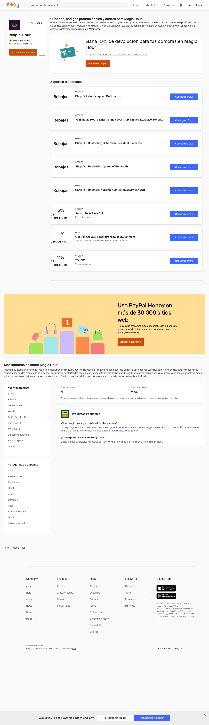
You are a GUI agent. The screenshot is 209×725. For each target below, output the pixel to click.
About (29, 586)
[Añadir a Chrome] (131, 342)
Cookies (94, 631)
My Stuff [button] (151, 5)
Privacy (93, 586)
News (29, 605)
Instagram (130, 599)
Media (29, 618)
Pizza (11, 470)
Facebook (130, 586)
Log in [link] (199, 5)
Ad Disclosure (97, 612)
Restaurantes (15, 476)
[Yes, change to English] (152, 718)
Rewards (168, 5)
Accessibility (96, 625)
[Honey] (13, 5)
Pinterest (130, 605)
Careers (30, 599)
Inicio (6, 547)
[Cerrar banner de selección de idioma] (204, 714)
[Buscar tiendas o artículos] (76, 5)
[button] (169, 648)
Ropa (11, 505)
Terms (93, 605)
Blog (28, 612)
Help (28, 592)
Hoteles (12, 488)
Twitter (128, 592)
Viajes (11, 494)
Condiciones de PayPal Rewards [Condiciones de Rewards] (116, 54)
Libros (11, 517)
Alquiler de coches (17, 511)
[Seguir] (36, 23)
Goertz (11, 446)
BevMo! (12, 399)
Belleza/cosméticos (18, 523)
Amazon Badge (65, 592)
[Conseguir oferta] (184, 96)
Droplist (61, 586)
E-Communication (99, 618)
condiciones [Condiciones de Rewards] (118, 430)
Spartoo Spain (15, 440)
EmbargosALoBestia (18, 434)
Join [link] (190, 5)
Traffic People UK (17, 417)
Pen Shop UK (15, 423)
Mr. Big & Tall (14, 428)
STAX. (11, 393)
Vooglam (12, 411)
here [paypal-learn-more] (74, 648)
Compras (13, 499)
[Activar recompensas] (23, 52)
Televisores (14, 482)
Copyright (95, 592)
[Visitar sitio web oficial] (42, 52)
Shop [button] (135, 5)
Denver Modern (16, 405)
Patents (94, 599)
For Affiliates (63, 605)
